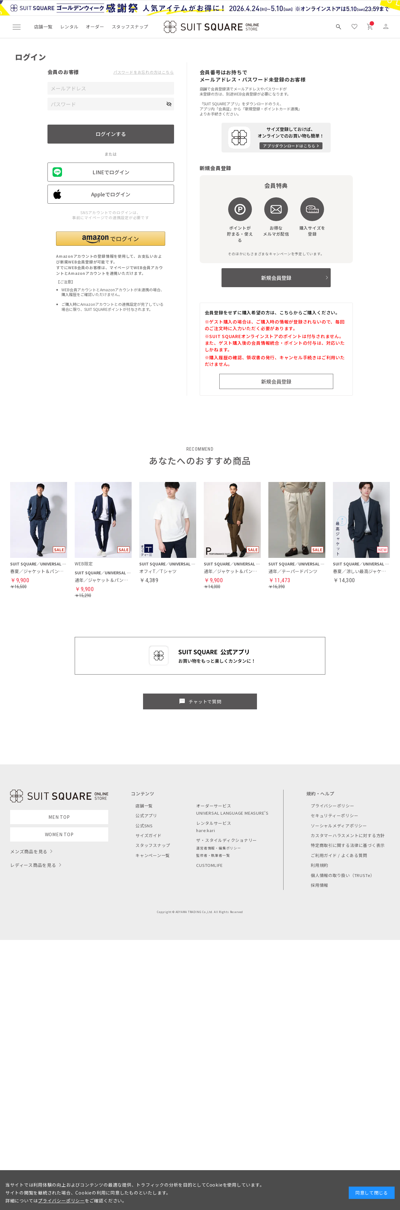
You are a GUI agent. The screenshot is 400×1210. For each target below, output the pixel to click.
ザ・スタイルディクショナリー (226, 840)
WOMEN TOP (59, 834)
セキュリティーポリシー (334, 815)
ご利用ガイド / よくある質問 (339, 855)
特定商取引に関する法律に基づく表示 (348, 845)
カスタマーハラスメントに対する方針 (348, 835)
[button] (110, 239)
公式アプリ (146, 815)
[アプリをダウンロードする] (276, 137)
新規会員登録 (276, 277)
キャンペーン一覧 (152, 855)
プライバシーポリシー (332, 806)
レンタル (69, 26)
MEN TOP (59, 817)
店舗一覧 (43, 26)
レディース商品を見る (33, 865)
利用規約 (319, 865)
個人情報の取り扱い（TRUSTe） (343, 875)
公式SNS (144, 826)
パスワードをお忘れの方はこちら (143, 72)
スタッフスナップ (130, 26)
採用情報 (319, 885)
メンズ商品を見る (28, 851)
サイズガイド (148, 835)
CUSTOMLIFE (209, 865)
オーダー (95, 26)
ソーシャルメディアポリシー (339, 826)
